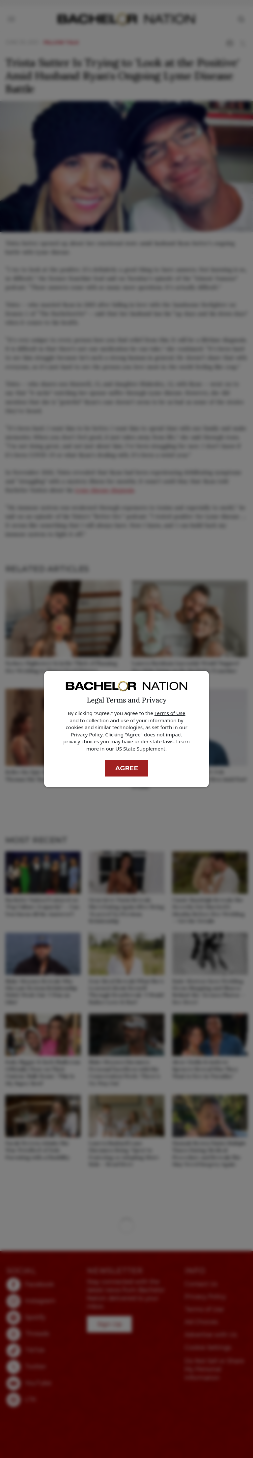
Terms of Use (170, 713)
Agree (126, 768)
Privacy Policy (86, 734)
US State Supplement (140, 748)
